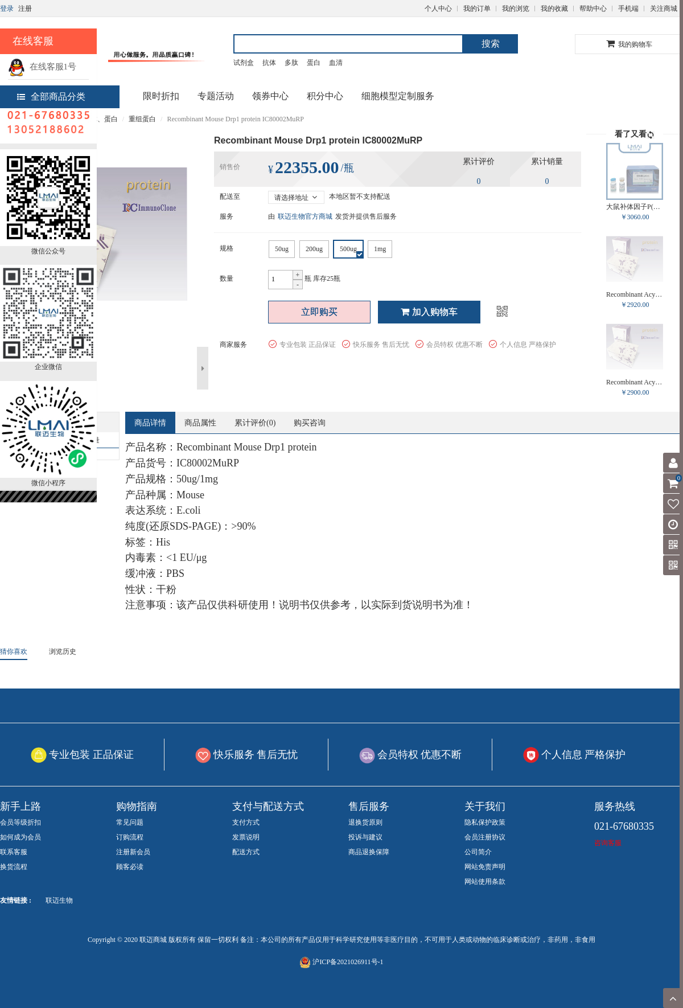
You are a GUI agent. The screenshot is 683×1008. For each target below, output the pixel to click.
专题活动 (216, 96)
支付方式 (246, 822)
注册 (25, 9)
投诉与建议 (365, 837)
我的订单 (477, 9)
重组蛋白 (142, 119)
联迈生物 (59, 900)
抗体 (269, 63)
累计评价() (254, 423)
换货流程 (13, 867)
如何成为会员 (20, 837)
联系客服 (13, 852)
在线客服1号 (42, 66)
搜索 (491, 43)
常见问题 (129, 822)
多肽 (291, 63)
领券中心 (270, 96)
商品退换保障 (368, 852)
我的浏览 (515, 9)
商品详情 (150, 423)
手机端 (628, 9)
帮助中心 (593, 9)
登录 (7, 9)
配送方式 (246, 852)
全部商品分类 (51, 96)
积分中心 (325, 96)
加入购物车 (429, 312)
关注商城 (663, 9)
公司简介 (478, 852)
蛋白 (313, 63)
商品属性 (200, 423)
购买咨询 (310, 423)
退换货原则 (365, 822)
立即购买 (319, 312)
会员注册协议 (484, 837)
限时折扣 (161, 96)
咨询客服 (608, 843)
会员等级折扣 (20, 822)
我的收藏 (554, 9)
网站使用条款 (484, 882)
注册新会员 (133, 852)
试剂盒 (243, 63)
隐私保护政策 (484, 822)
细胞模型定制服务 (397, 96)
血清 (336, 63)
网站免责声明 (484, 867)
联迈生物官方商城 (305, 216)
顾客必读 (129, 867)
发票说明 (246, 837)
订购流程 (129, 837)
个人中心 (438, 9)
